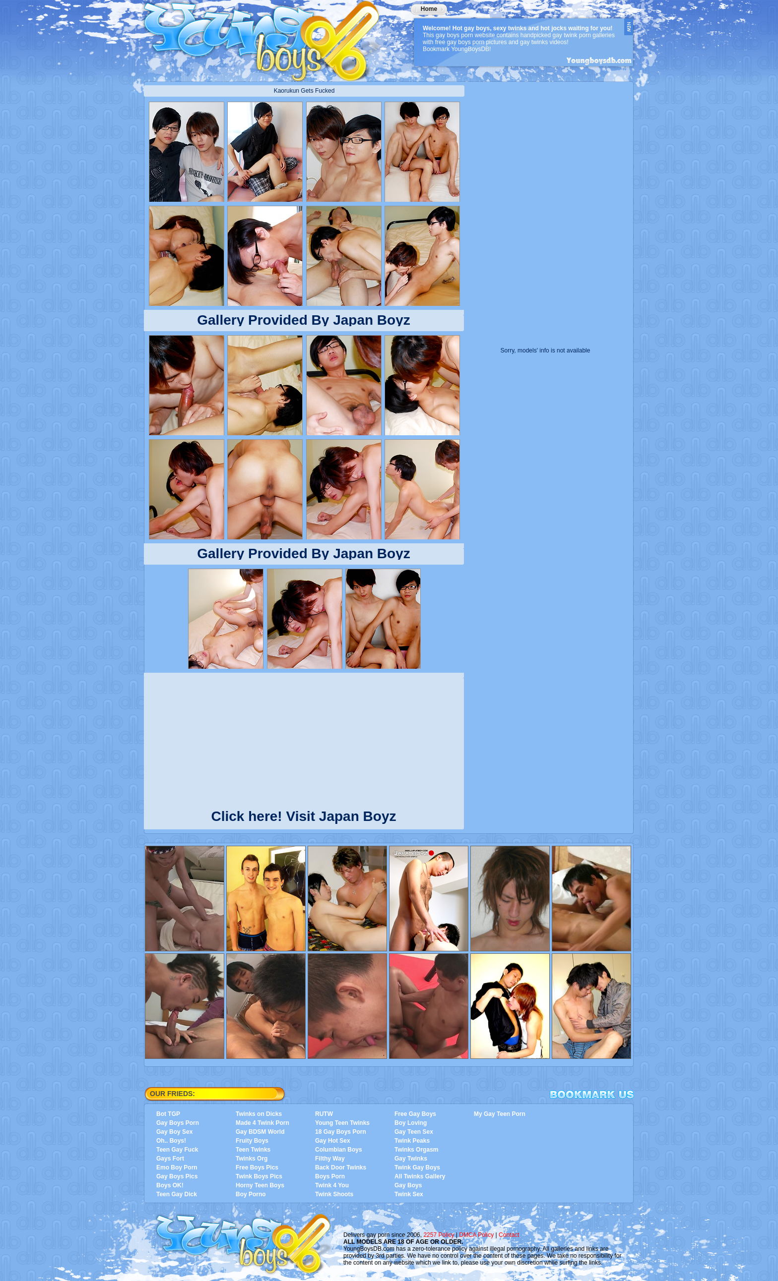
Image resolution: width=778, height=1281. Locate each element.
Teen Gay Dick (176, 1194)
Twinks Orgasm (416, 1149)
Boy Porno (251, 1194)
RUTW (324, 1113)
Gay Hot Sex (332, 1140)
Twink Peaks (412, 1140)
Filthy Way (330, 1158)
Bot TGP (168, 1113)
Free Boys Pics (257, 1167)
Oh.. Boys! (171, 1140)
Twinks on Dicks (259, 1113)
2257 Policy (438, 1234)
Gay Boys (408, 1185)
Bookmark (592, 1094)
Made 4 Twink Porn (262, 1122)
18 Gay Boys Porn (340, 1131)
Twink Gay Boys (417, 1167)
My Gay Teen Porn (499, 1113)
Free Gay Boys (415, 1113)
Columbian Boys (338, 1149)
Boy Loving (410, 1122)
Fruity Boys (252, 1140)
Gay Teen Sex (413, 1131)
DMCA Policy (476, 1234)
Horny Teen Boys (260, 1185)
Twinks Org (251, 1158)
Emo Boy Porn (176, 1167)
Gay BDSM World (260, 1131)
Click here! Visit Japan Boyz (303, 814)
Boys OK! (170, 1185)
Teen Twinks (253, 1149)
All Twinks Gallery (419, 1176)
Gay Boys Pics (176, 1176)
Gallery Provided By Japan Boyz (303, 320)
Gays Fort (170, 1158)
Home (429, 8)
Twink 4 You (332, 1185)
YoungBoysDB (268, 37)
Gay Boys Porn (177, 1122)
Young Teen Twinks (342, 1122)
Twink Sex (408, 1194)
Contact (509, 1234)
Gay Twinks (410, 1158)
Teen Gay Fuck (177, 1149)
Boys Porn (330, 1176)
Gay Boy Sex (174, 1131)
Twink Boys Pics (259, 1176)
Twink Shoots (334, 1194)
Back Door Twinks (340, 1167)
